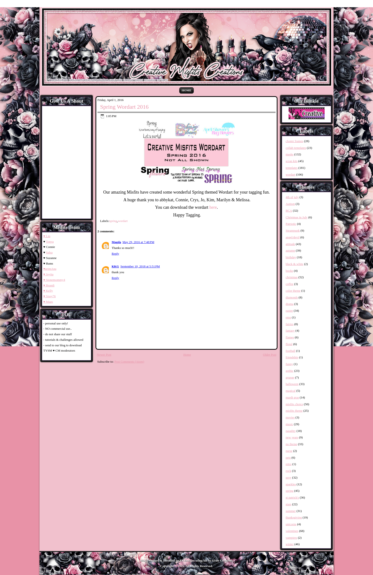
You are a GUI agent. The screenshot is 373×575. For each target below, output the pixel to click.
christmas (292, 277)
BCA (289, 210)
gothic (290, 371)
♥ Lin (46, 236)
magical (291, 390)
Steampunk (293, 230)
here (213, 207)
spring (113, 221)
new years (292, 437)
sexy (288, 477)
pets (288, 457)
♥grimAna (49, 269)
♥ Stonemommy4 (54, 280)
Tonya (50, 241)
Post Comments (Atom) (129, 361)
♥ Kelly (48, 290)
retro (289, 464)
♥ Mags (48, 301)
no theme (291, 444)
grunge (290, 377)
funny (289, 364)
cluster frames (294, 141)
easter (289, 310)
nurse (289, 451)
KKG (115, 266)
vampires (291, 537)
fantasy (290, 330)
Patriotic (291, 224)
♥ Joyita (48, 274)
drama (289, 304)
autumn (290, 250)
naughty (291, 431)
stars (288, 504)
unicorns (291, 524)
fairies (289, 324)
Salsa (49, 252)
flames (290, 337)
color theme (293, 290)
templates (292, 168)
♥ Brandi (48, 285)
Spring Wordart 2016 (124, 107)
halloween (292, 384)
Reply (115, 253)
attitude (290, 244)
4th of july (292, 197)
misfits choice (294, 404)
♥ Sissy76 (49, 296)
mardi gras (292, 397)
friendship (292, 357)
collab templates (296, 148)
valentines (292, 531)
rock (288, 471)
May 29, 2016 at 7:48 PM (138, 242)
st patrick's (292, 497)
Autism (290, 204)
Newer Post (104, 354)
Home (186, 90)
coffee (289, 284)
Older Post (269, 354)
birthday (291, 257)
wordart (123, 221)
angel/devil (293, 237)
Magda (116, 242)
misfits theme (294, 410)
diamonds (292, 297)
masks (290, 154)
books (289, 270)
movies (290, 417)
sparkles (291, 484)
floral (289, 344)
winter (290, 544)
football (290, 351)
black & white (294, 264)
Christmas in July (297, 217)
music (289, 424)
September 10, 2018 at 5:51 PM (140, 266)
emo (288, 317)
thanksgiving (294, 517)
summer (291, 511)
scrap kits (291, 161)
